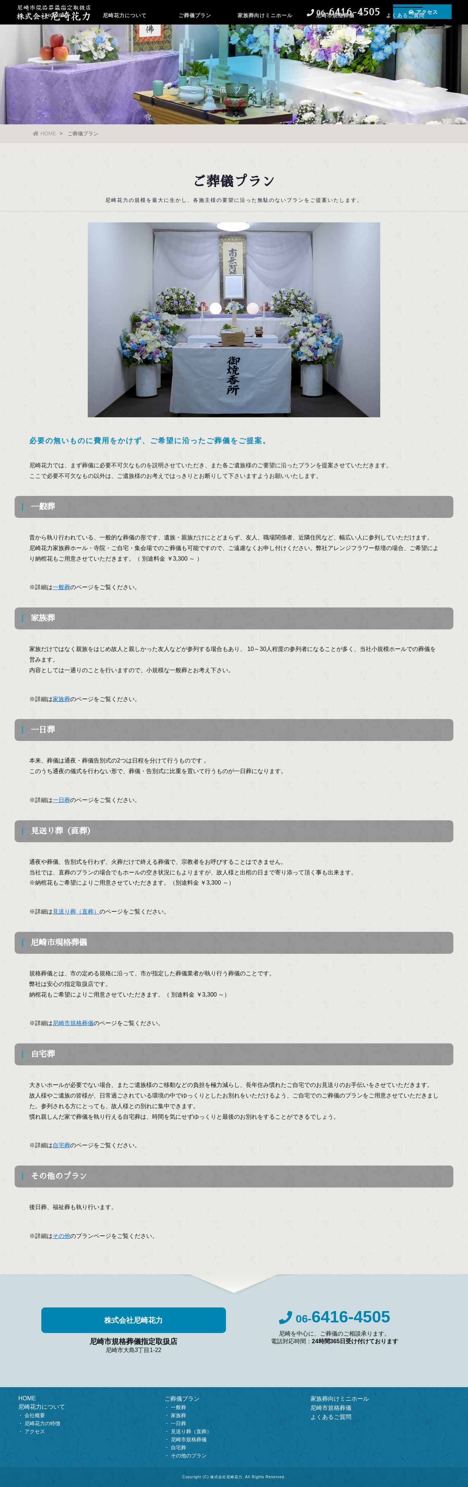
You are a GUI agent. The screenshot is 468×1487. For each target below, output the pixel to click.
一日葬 (178, 1423)
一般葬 (178, 1407)
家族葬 (178, 1415)
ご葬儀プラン (194, 35)
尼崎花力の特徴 (42, 1423)
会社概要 (34, 1415)
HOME (54, 35)
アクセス (34, 1431)
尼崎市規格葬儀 (335, 35)
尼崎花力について (125, 35)
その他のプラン (189, 1455)
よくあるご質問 (405, 35)
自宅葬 (178, 1447)
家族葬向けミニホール (265, 35)
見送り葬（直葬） (191, 1431)
